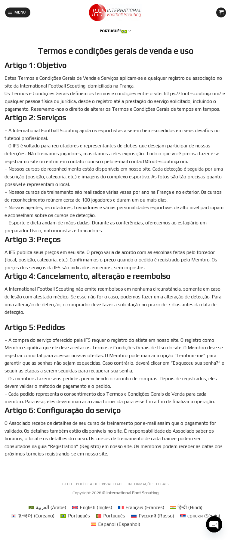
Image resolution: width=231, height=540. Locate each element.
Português (115, 31)
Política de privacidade (100, 484)
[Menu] (18, 12)
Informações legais (148, 484)
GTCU (67, 484)
